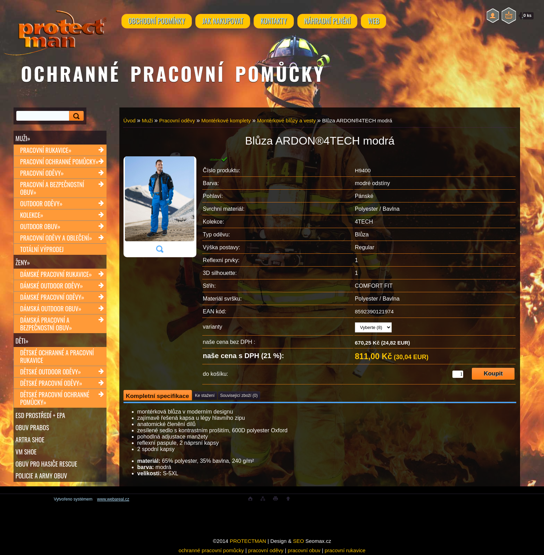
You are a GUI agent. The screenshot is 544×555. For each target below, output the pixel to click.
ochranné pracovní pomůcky (211, 550)
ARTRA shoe (30, 439)
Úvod (130, 120)
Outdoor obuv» (40, 226)
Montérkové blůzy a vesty (286, 120)
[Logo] (55, 27)
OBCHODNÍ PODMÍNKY (157, 21)
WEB (377, 21)
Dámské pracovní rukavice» (56, 274)
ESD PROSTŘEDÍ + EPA (40, 415)
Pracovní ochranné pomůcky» (59, 161)
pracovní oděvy (265, 550)
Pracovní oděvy (177, 120)
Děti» (22, 340)
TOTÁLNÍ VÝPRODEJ (41, 249)
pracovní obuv (304, 550)
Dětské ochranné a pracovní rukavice (57, 356)
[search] (75, 116)
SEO (298, 541)
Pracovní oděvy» (42, 172)
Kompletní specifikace (157, 395)
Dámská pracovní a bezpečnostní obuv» (46, 323)
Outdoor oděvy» (41, 203)
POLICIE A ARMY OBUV (41, 475)
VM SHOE (26, 451)
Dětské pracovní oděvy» (51, 383)
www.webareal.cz (113, 499)
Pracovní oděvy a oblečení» (56, 237)
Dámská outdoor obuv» (50, 308)
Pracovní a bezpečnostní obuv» (52, 188)
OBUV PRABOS (32, 427)
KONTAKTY (276, 21)
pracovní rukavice (345, 550)
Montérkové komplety (226, 120)
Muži (147, 120)
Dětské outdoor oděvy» (50, 371)
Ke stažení (205, 395)
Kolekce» (31, 214)
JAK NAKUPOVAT (223, 21)
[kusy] (457, 374)
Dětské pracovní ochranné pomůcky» (55, 398)
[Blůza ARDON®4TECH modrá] (160, 206)
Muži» (23, 138)
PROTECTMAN (248, 541)
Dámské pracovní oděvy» (52, 297)
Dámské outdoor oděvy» (51, 285)
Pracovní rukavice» (45, 150)
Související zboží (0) (239, 395)
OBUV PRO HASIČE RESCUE (46, 463)
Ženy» (23, 262)
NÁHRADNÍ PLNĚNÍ (330, 21)
